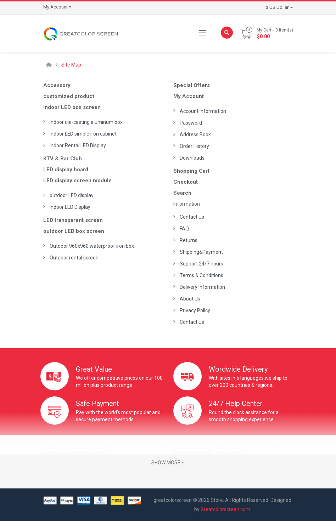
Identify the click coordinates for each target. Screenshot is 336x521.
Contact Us (192, 217)
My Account (188, 96)
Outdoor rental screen (74, 257)
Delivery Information (202, 287)
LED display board (65, 169)
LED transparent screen (73, 220)
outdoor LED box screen (73, 231)
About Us (190, 299)
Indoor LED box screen (72, 107)
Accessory (57, 85)
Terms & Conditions (201, 275)
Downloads (192, 158)
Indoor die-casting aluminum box (86, 122)
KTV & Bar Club (62, 158)
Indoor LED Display (70, 207)
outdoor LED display (72, 195)
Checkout (185, 182)
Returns (188, 240)
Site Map (71, 64)
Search (182, 193)
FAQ (184, 228)
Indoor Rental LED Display (78, 145)
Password (191, 123)
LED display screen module (77, 180)
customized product (68, 96)
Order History (194, 146)
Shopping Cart (191, 171)
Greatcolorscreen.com (225, 509)
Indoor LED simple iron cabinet (83, 134)
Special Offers (191, 85)
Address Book (195, 134)
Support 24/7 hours (201, 264)
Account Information (203, 111)
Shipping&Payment (201, 252)
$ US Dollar (279, 7)
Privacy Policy (195, 310)
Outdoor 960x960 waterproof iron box (92, 246)
